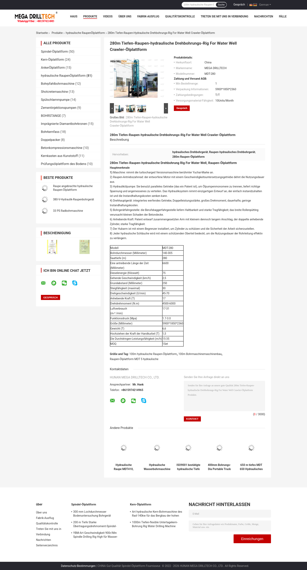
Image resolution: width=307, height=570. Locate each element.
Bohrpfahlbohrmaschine (57, 84)
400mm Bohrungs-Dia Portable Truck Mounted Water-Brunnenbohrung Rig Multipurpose (219, 467)
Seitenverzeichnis (47, 545)
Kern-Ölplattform (52, 59)
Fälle (283, 16)
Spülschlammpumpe (55, 100)
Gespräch (239, 4)
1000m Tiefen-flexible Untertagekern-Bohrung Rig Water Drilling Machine (155, 524)
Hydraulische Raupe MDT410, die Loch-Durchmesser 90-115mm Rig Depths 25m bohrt (123, 467)
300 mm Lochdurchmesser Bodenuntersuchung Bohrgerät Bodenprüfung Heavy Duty (92, 514)
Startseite (42, 32)
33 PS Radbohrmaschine (68, 210)
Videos (108, 16)
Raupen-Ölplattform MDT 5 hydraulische (134, 359)
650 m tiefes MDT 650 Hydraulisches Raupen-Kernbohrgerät (251, 467)
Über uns (124, 16)
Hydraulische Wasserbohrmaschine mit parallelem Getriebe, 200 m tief (157, 467)
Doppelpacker (50, 140)
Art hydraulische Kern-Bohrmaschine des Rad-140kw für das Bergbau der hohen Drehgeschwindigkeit (157, 514)
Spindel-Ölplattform (54, 51)
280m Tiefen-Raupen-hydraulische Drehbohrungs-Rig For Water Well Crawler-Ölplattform (138, 121)
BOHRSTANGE (51, 116)
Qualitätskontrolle (180, 16)
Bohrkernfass (50, 132)
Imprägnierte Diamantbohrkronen (64, 124)
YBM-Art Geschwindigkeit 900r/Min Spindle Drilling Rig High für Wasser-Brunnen (95, 535)
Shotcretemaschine (54, 92)
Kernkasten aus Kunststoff (59, 156)
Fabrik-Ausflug (148, 16)
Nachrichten (263, 16)
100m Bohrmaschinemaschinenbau (200, 354)
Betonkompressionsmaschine (61, 148)
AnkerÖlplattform (53, 67)
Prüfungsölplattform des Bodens (63, 164)
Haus (73, 16)
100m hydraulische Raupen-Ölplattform (153, 354)
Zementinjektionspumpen (58, 108)
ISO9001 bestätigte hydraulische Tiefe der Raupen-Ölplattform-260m (188, 467)
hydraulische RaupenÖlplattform (85, 32)
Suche (221, 4)
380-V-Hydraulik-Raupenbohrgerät (73, 199)
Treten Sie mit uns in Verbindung (224, 16)
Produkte (90, 16)
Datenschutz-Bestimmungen (78, 565)
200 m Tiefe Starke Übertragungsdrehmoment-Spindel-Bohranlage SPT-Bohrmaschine (94, 525)
